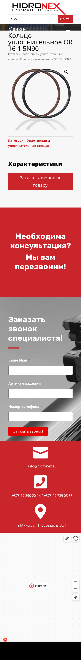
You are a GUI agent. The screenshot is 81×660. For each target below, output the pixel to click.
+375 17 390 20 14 (26, 495)
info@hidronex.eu (42, 466)
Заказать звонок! (28, 431)
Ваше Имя (19, 360)
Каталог (13, 54)
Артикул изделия (24, 383)
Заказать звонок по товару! (41, 181)
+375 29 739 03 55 (58, 495)
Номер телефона (25, 407)
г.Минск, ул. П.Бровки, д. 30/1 (42, 525)
